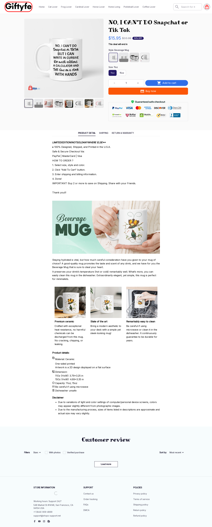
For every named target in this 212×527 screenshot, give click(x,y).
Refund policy (140, 496)
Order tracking (90, 479)
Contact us (88, 474)
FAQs (85, 484)
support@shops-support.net (47, 496)
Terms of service (141, 479)
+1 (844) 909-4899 (43, 492)
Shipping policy (140, 484)
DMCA (86, 490)
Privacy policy (140, 474)
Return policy (139, 490)
